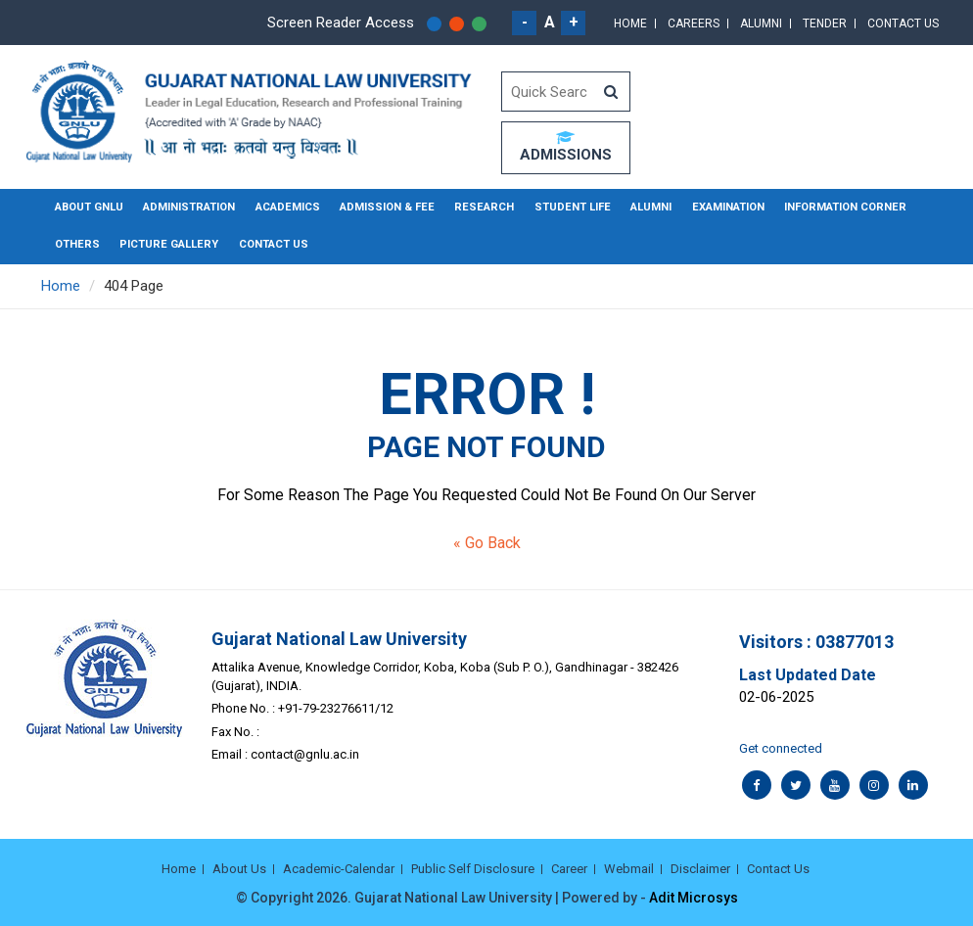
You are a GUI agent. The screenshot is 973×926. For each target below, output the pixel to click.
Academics (285, 207)
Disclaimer (700, 868)
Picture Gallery (164, 244)
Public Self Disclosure (472, 868)
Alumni (761, 23)
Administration (188, 207)
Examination (715, 207)
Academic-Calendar (338, 868)
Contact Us (903, 23)
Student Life (562, 207)
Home (630, 23)
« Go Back (487, 541)
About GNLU (89, 207)
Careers (693, 23)
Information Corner (829, 207)
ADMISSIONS (566, 146)
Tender (825, 23)
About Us (239, 868)
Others (76, 244)
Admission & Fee (383, 207)
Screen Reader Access (340, 22)
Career (569, 868)
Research (477, 207)
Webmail (629, 868)
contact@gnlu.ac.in (305, 753)
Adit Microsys (693, 896)
